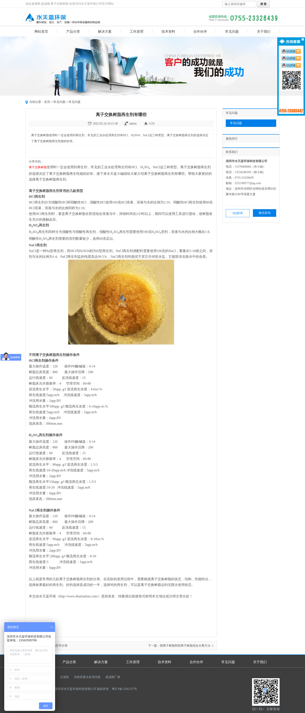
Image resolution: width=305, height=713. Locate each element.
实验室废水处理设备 (87, 677)
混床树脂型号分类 (56, 645)
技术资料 (168, 31)
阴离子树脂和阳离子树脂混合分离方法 (185, 645)
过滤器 (64, 677)
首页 (47, 102)
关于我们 (263, 31)
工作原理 (136, 31)
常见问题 (232, 31)
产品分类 (73, 31)
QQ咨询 (238, 213)
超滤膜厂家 (112, 677)
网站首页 (41, 31)
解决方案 (105, 31)
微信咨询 (264, 212)
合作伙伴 (200, 31)
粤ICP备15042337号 (124, 689)
